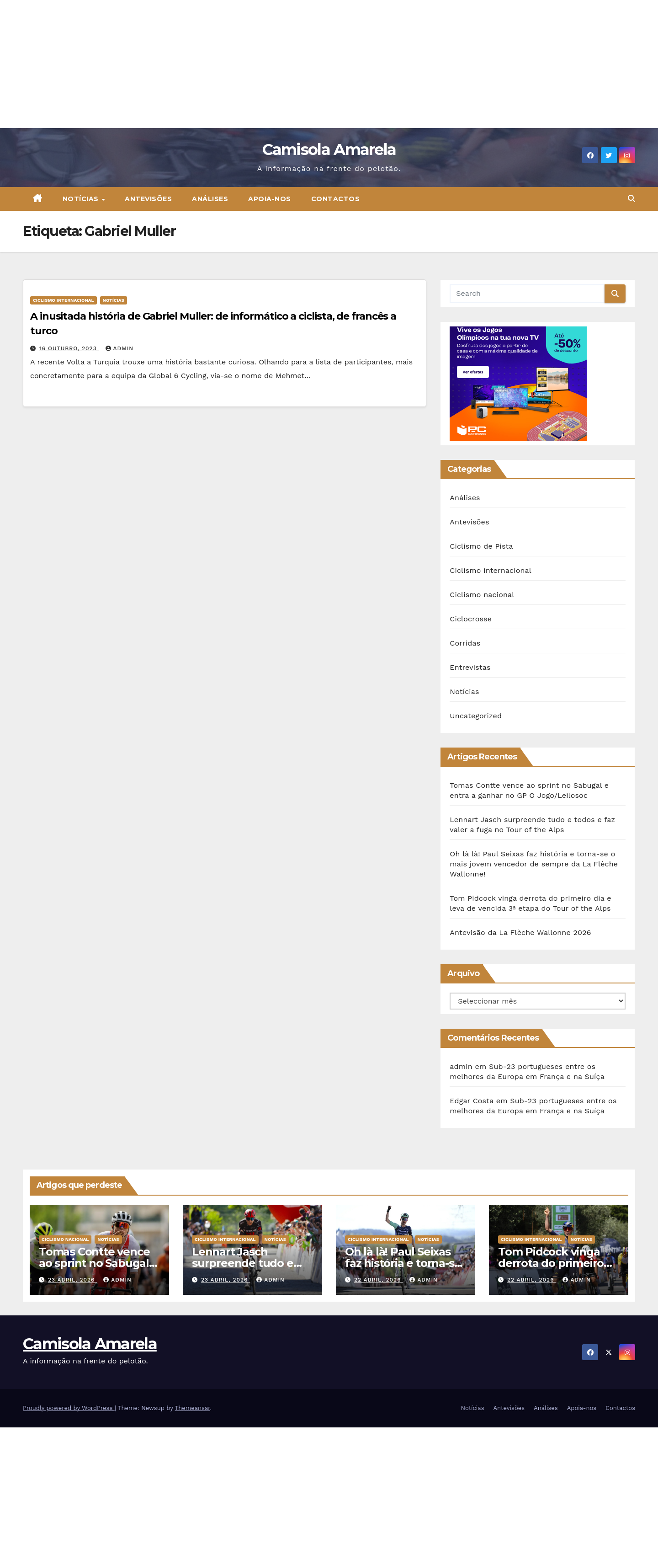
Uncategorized (476, 715)
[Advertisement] (274, 64)
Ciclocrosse (471, 618)
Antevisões (148, 199)
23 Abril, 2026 (72, 1280)
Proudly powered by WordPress (69, 1408)
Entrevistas (470, 667)
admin (120, 348)
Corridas (465, 643)
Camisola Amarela (329, 149)
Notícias (82, 199)
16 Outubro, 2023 (69, 348)
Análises (210, 199)
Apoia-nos (269, 199)
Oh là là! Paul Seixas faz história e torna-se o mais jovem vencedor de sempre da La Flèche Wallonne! (534, 863)
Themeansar (192, 1408)
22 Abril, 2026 (378, 1280)
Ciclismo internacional (63, 300)
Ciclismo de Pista (481, 546)
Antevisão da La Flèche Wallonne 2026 (520, 932)
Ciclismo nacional (482, 594)
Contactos (335, 199)
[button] (631, 198)
